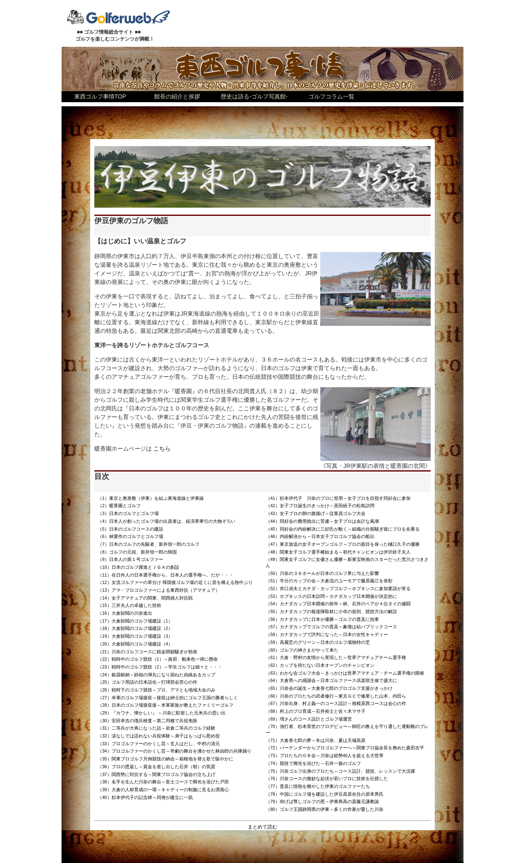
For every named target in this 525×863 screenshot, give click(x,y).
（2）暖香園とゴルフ (119, 505)
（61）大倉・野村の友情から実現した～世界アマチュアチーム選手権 (336, 657)
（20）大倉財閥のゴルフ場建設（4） (135, 643)
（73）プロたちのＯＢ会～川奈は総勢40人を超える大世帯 (324, 755)
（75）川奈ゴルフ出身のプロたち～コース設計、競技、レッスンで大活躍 (340, 771)
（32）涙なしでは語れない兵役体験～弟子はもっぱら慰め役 (159, 735)
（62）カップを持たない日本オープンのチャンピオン (320, 665)
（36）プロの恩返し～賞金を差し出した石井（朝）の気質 (156, 766)
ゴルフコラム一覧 (331, 96)
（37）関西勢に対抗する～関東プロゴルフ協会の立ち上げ (156, 774)
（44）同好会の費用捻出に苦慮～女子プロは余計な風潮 (322, 521)
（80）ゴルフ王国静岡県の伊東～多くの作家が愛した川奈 (324, 809)
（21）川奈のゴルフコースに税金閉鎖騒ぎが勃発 (147, 651)
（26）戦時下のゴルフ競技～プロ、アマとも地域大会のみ (156, 689)
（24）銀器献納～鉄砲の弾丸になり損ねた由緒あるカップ (156, 674)
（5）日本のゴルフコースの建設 (130, 528)
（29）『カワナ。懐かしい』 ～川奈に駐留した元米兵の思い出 (162, 712)
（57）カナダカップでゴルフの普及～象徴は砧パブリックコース (331, 626)
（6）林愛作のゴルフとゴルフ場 (130, 536)
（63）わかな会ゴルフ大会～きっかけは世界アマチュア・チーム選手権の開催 (345, 673)
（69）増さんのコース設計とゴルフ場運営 (309, 718)
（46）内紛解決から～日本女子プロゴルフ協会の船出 (320, 536)
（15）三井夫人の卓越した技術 (129, 605)
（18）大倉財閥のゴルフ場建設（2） (135, 628)
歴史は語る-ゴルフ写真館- (254, 96)
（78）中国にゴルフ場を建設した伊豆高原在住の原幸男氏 (324, 794)
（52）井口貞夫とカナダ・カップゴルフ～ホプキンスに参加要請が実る (338, 588)
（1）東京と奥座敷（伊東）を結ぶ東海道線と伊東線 (151, 498)
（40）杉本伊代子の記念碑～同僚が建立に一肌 (145, 797)
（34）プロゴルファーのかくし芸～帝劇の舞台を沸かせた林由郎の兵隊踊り (174, 751)
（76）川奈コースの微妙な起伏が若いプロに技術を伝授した (327, 778)
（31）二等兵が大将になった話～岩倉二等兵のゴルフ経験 (156, 728)
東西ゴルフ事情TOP (100, 96)
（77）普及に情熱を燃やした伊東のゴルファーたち (318, 786)
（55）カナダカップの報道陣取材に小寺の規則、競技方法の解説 (331, 611)
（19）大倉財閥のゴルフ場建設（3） (135, 636)
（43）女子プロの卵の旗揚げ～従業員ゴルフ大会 (315, 513)
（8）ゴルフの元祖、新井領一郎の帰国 (137, 551)
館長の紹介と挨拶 (177, 96)
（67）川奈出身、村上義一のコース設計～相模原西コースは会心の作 (336, 703)
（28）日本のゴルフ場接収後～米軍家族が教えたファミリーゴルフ (165, 705)
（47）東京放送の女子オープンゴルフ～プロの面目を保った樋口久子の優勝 (343, 544)
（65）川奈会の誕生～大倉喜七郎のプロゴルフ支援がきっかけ (329, 688)
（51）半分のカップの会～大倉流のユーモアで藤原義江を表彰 (329, 580)
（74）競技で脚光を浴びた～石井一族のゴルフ (313, 763)
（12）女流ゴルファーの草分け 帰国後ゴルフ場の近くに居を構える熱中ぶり (175, 582)
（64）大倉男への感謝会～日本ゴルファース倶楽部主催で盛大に (331, 680)
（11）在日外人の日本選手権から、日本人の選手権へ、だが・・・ (165, 574)
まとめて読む (262, 827)
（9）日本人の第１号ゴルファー (130, 559)
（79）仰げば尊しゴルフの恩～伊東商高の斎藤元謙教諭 (322, 801)
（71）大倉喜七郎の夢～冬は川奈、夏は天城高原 (315, 740)
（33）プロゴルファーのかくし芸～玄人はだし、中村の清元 (159, 743)
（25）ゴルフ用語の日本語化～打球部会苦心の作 (147, 682)
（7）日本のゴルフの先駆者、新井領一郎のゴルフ (148, 544)
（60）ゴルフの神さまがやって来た (302, 650)
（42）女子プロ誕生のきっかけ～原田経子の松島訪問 (320, 505)
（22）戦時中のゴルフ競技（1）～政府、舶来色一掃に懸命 (158, 659)
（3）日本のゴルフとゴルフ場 (128, 513)
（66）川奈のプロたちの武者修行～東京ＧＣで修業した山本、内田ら (336, 696)
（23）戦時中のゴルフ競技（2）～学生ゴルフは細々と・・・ (160, 666)
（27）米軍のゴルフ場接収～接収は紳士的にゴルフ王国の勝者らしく (168, 697)
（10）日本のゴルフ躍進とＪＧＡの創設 (138, 567)
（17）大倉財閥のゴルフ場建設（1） (135, 620)
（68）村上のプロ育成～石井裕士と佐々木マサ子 (315, 711)
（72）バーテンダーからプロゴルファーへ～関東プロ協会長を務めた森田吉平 (345, 747)
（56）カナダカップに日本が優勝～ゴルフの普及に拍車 (322, 619)
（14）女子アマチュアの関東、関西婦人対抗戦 (145, 597)
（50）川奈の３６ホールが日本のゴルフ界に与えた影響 (322, 573)
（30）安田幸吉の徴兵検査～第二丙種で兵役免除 (147, 720)
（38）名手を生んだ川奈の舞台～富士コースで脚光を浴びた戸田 (163, 781)
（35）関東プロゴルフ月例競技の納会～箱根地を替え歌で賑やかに (165, 758)
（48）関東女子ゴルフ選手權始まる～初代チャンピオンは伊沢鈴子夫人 (338, 551)
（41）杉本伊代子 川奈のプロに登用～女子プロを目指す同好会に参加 (338, 498)
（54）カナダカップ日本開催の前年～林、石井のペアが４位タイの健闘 (338, 603)
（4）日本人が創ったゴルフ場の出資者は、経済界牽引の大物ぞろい (166, 521)
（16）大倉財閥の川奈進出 (125, 613)
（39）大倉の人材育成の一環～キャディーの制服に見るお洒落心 (163, 789)
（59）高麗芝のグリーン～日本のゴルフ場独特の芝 (318, 642)
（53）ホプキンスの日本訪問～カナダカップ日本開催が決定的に (331, 596)
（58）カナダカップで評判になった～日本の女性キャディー (327, 634)
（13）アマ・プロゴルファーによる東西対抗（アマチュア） (159, 590)
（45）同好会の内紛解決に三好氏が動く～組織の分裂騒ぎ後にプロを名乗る (343, 528)
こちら (162, 448)
